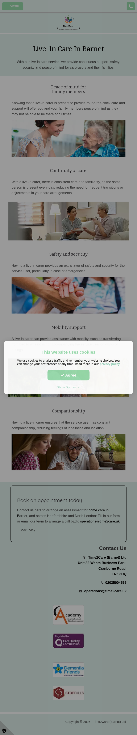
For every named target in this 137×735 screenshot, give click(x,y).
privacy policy (110, 364)
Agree (68, 375)
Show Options (68, 387)
